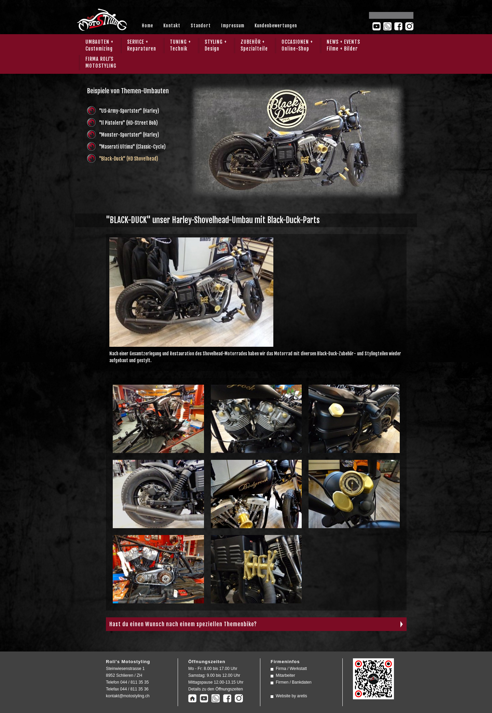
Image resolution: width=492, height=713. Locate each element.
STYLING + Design (216, 45)
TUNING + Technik (180, 45)
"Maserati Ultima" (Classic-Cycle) (132, 147)
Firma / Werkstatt (291, 668)
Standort (201, 25)
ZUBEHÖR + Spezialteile (254, 45)
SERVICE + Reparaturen (141, 45)
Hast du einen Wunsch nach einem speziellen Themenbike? (183, 624)
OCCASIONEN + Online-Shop (297, 45)
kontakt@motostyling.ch (128, 696)
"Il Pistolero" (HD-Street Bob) (128, 123)
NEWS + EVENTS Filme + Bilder (343, 45)
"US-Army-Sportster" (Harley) (129, 111)
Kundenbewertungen (276, 25)
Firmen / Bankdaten (294, 682)
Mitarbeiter (285, 675)
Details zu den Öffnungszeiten (215, 689)
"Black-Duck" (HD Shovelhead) (128, 159)
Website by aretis (291, 696)
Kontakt (171, 25)
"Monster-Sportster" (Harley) (129, 135)
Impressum (232, 25)
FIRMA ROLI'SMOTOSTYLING (101, 62)
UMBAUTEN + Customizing (99, 45)
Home (147, 25)
